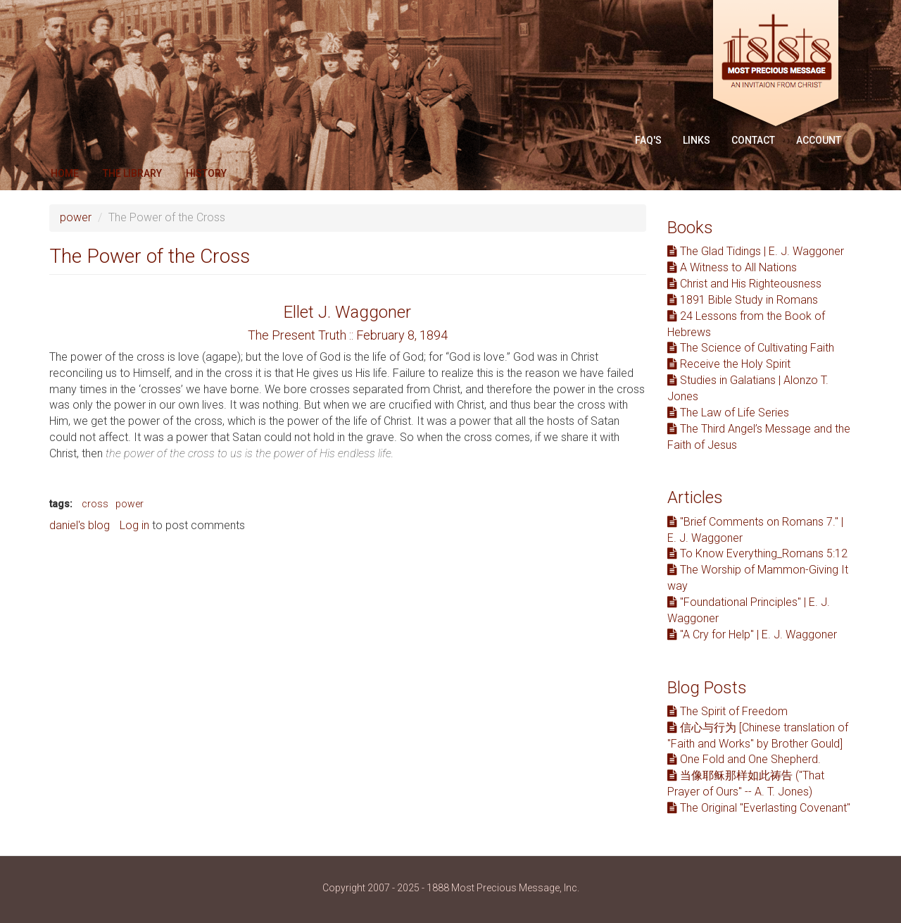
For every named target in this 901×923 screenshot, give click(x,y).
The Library (132, 173)
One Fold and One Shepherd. (744, 759)
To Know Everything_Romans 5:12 (757, 553)
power (76, 217)
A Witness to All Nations (732, 267)
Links (696, 140)
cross (95, 503)
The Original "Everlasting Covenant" (758, 807)
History (206, 173)
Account (818, 140)
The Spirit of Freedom (727, 711)
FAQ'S (648, 140)
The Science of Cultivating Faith (750, 347)
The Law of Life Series (728, 412)
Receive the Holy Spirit (728, 364)
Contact (753, 140)
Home (65, 173)
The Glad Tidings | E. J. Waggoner (755, 251)
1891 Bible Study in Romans (742, 299)
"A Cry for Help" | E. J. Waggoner (752, 634)
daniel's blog (79, 525)
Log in (134, 525)
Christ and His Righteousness (744, 283)
